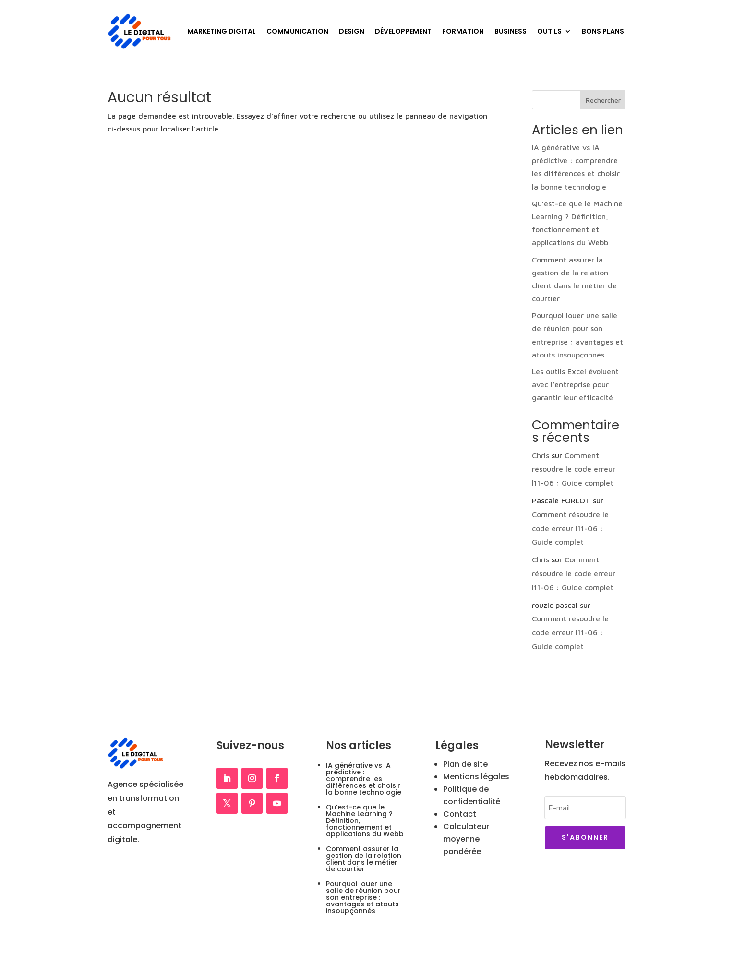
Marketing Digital (221, 31)
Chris (540, 455)
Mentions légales (476, 776)
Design (351, 31)
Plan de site (465, 764)
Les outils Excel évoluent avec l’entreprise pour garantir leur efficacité (575, 384)
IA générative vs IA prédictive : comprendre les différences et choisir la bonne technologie (363, 779)
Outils (549, 31)
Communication (297, 31)
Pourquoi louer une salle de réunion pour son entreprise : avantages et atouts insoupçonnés (363, 897)
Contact (459, 814)
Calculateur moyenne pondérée (466, 839)
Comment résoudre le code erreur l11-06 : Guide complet (573, 469)
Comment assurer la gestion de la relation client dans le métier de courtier (363, 859)
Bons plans (603, 31)
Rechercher (603, 100)
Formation (463, 31)
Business (510, 31)
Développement (403, 31)
